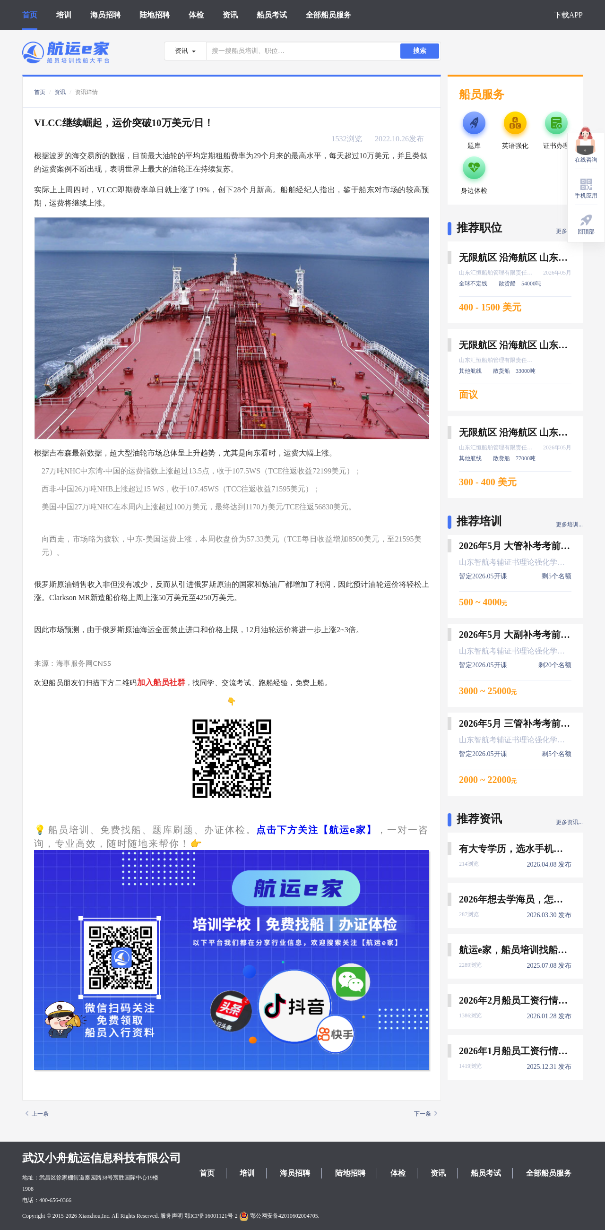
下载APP (568, 15)
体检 (196, 15)
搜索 (419, 50)
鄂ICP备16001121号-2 (210, 1216)
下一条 (425, 1113)
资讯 (230, 15)
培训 (63, 15)
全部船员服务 (328, 15)
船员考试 (272, 15)
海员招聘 (105, 15)
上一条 (37, 1113)
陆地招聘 (154, 15)
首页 (29, 15)
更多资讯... (569, 822)
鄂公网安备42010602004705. (279, 1216)
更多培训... (569, 524)
